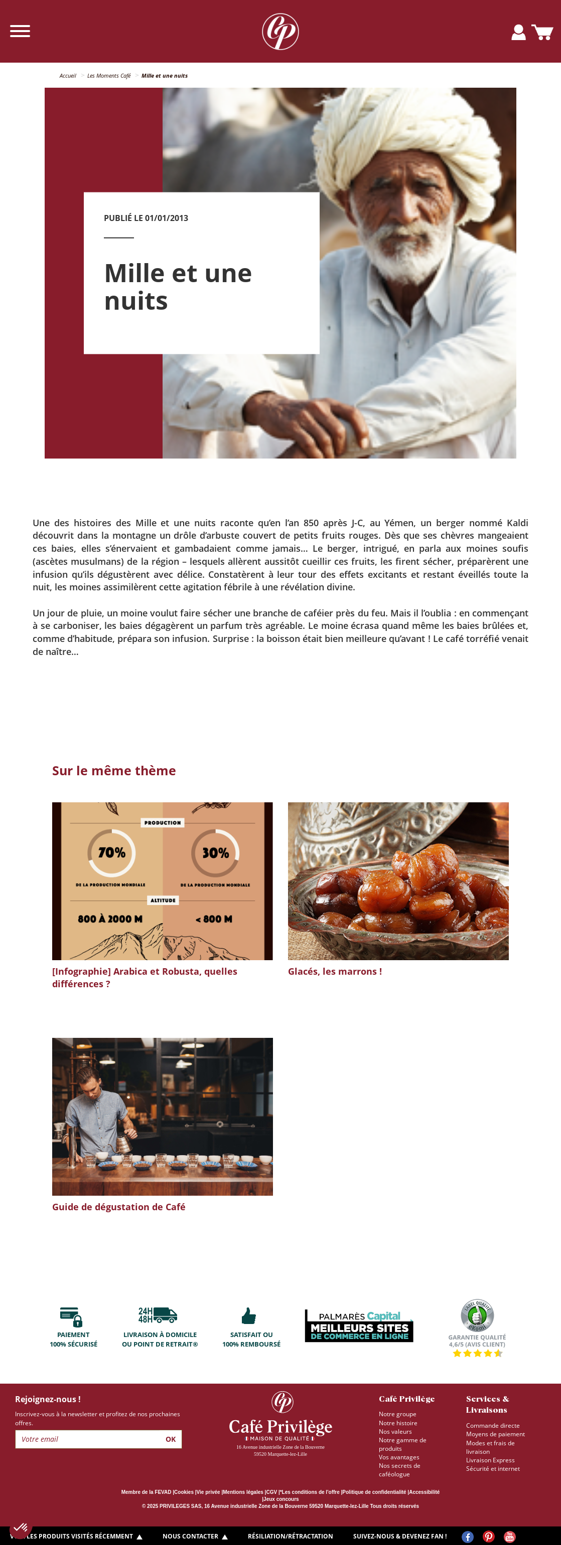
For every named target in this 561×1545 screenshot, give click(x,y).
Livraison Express (490, 1460)
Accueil (68, 75)
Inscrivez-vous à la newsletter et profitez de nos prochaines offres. (97, 1418)
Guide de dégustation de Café (119, 1207)
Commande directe (493, 1425)
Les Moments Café (108, 75)
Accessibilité (424, 1492)
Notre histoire (398, 1423)
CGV (271, 1492)
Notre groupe (397, 1414)
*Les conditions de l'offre (310, 1492)
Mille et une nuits (165, 75)
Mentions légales (243, 1492)
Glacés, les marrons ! (335, 971)
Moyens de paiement (495, 1434)
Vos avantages (399, 1457)
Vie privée (208, 1492)
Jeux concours (281, 1499)
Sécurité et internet (493, 1468)
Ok (171, 1439)
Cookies (184, 1492)
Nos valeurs (395, 1431)
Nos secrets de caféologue (399, 1469)
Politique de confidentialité (374, 1492)
